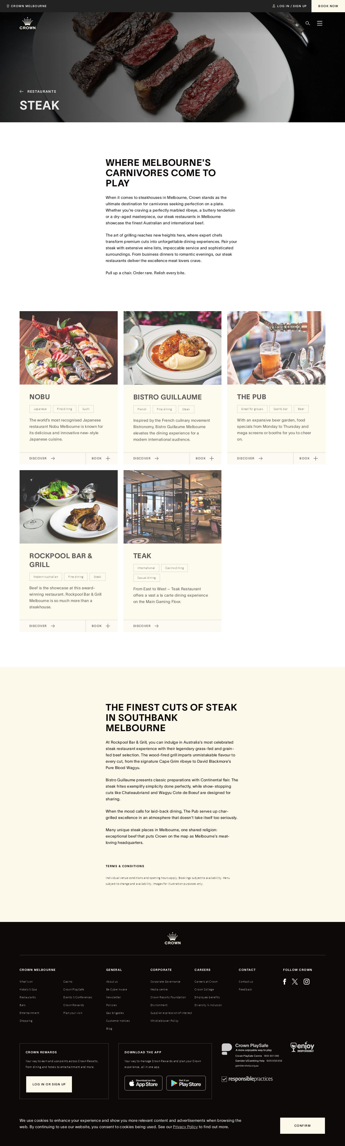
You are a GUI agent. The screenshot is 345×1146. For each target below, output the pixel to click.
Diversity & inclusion (208, 1005)
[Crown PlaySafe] (252, 1050)
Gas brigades (115, 1013)
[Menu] (319, 23)
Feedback (245, 989)
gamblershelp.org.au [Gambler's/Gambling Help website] (247, 1065)
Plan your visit (72, 1013)
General (114, 969)
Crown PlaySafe (73, 989)
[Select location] (28, 6)
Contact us (246, 981)
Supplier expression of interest (171, 1013)
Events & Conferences (77, 997)
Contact (247, 969)
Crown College (204, 989)
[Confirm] (302, 1126)
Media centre (159, 989)
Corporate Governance (165, 981)
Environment (159, 1005)
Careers (203, 969)
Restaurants (28, 997)
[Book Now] (328, 6)
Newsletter (113, 997)
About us (112, 981)
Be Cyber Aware (116, 989)
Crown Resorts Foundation (168, 997)
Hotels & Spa (28, 989)
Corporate (161, 969)
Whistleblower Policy (164, 1020)
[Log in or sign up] (49, 1084)
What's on (26, 981)
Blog (109, 1028)
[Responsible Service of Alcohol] (302, 1055)
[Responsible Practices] (247, 1079)
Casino (67, 981)
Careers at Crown (206, 981)
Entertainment (29, 1013)
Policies (111, 1005)
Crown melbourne (38, 969)
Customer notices (118, 1020)
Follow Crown (297, 969)
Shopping (26, 1020)
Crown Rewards (73, 1005)
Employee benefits (207, 997)
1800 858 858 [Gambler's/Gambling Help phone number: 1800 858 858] (274, 1060)
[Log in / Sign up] (289, 6)
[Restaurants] (36, 102)
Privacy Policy (185, 1126)
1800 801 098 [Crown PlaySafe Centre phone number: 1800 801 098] (271, 1056)
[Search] (308, 23)
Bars (23, 1005)
